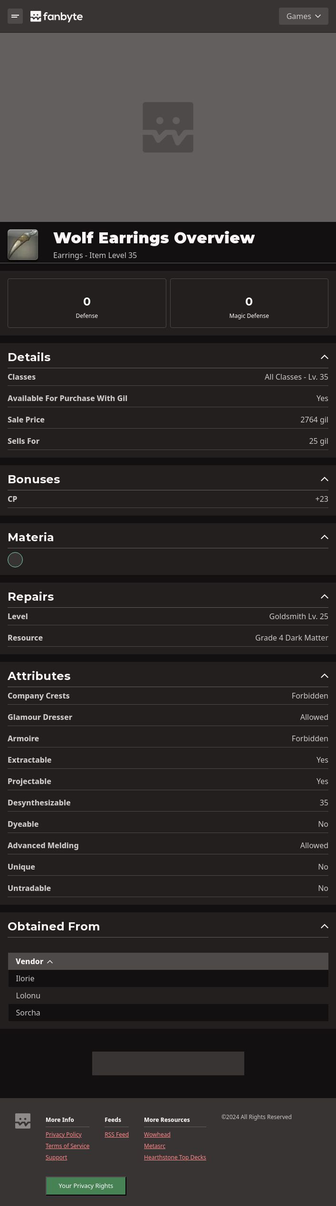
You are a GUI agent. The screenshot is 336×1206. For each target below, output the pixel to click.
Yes (322, 398)
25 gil (318, 441)
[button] (168, 359)
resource (25, 637)
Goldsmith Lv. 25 (299, 616)
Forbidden (310, 695)
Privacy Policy (64, 1135)
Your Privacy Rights (83, 1183)
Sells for (23, 441)
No (323, 824)
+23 (322, 499)
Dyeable (23, 824)
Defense (87, 316)
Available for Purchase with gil (67, 398)
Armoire (23, 738)
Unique (21, 866)
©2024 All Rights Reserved (256, 1117)
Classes (22, 377)
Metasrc (154, 1146)
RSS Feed (117, 1135)
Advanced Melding (43, 845)
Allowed (314, 717)
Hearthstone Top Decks (175, 1157)
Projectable (29, 781)
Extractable (30, 760)
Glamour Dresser (40, 717)
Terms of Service (67, 1146)
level (18, 616)
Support (56, 1157)
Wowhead (157, 1135)
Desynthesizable (39, 802)
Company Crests (39, 695)
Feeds (113, 1120)
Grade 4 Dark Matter (291, 637)
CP (12, 499)
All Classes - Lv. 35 (296, 377)
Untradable (29, 888)
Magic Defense (249, 316)
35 (324, 802)
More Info (60, 1120)
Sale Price (26, 419)
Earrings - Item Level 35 (95, 255)
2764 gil (314, 419)
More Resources (167, 1120)
